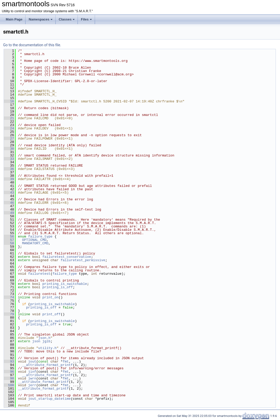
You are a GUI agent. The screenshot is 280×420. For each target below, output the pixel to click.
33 (9, 158)
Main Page (14, 19)
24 (9, 128)
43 (9, 192)
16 (9, 101)
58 (9, 243)
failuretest (39, 273)
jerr (32, 385)
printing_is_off (57, 287)
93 (9, 361)
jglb (46, 341)
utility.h (47, 348)
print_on (50, 297)
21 (9, 118)
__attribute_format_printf (47, 365)
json (36, 341)
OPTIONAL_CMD (34, 240)
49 (9, 213)
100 (9, 385)
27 (9, 138)
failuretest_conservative (66, 256)
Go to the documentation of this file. (32, 45)
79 (9, 314)
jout (32, 361)
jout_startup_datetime (49, 398)
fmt (66, 361)
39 (9, 179)
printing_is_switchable (64, 283)
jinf (32, 371)
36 (9, 169)
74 (9, 297)
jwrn (32, 378)
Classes (67, 19)
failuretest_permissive (83, 260)
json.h (44, 338)
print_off (51, 314)
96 (9, 371)
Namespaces (41, 19)
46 (9, 202)
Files (86, 19)
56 (9, 236)
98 (9, 378)
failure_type (40, 236)
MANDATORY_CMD (35, 243)
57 (9, 240)
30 (9, 148)
